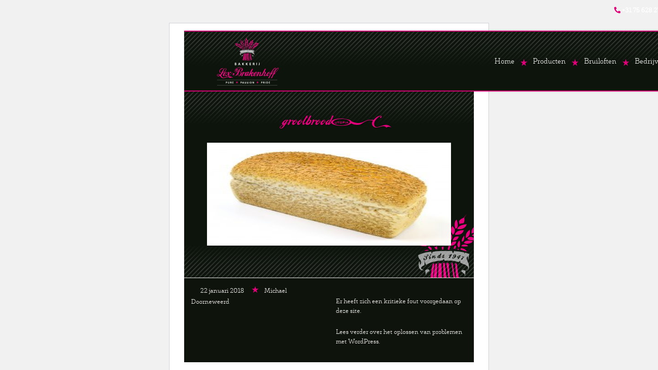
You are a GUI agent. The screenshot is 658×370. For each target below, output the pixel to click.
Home (504, 61)
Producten (549, 61)
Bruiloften (600, 61)
